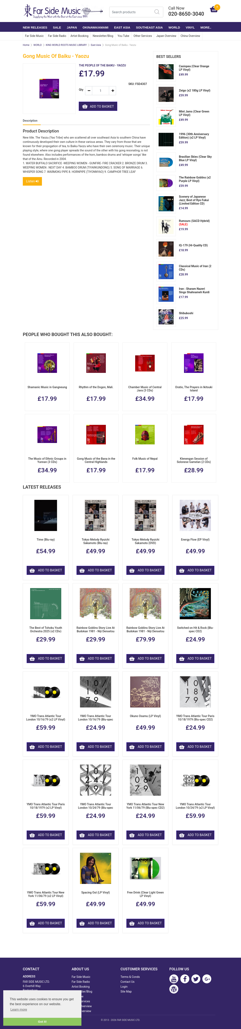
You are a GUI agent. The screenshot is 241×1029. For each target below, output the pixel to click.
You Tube (123, 35)
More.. (205, 27)
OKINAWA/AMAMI (95, 27)
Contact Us (127, 981)
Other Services (143, 35)
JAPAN (72, 27)
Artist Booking (79, 35)
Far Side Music (34, 35)
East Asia (96, 45)
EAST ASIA (122, 27)
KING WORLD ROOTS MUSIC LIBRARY (66, 45)
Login (124, 986)
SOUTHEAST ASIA (149, 27)
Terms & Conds (130, 976)
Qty (80, 89)
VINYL (190, 27)
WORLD (174, 27)
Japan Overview (166, 35)
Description (30, 120)
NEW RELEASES (35, 27)
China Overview (190, 35)
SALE (57, 27)
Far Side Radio (57, 35)
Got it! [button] (42, 1021)
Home (26, 45)
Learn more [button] (18, 1009)
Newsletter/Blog (103, 35)
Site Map (126, 991)
